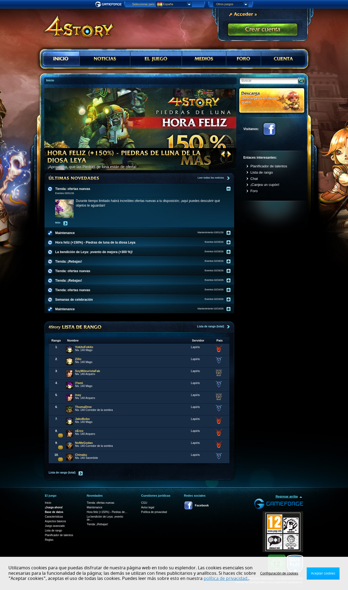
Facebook (269, 129)
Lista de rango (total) (210, 326)
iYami (79, 383)
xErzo (79, 430)
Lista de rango (261, 172)
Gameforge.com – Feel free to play (109, 4)
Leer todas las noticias (211, 177)
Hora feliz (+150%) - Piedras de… (107, 512)
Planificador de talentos (268, 166)
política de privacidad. (226, 578)
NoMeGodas (84, 442)
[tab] (142, 189)
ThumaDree (83, 406)
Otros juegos (232, 4)
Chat (254, 179)
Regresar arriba (287, 496)
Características (54, 516)
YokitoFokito (84, 347)
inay (78, 395)
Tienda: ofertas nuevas (100, 502)
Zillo (78, 359)
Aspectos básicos (55, 521)
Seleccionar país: (143, 4)
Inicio (48, 502)
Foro (254, 191)
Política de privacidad (154, 512)
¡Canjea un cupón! (264, 185)
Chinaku (81, 454)
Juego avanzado (55, 525)
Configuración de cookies (279, 573)
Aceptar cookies (323, 573)
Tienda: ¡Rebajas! (97, 524)
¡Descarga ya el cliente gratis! (258, 100)
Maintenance (94, 507)
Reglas (49, 539)
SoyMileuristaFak (87, 371)
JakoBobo (82, 418)
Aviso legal (147, 507)
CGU (144, 502)
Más (57, 222)
